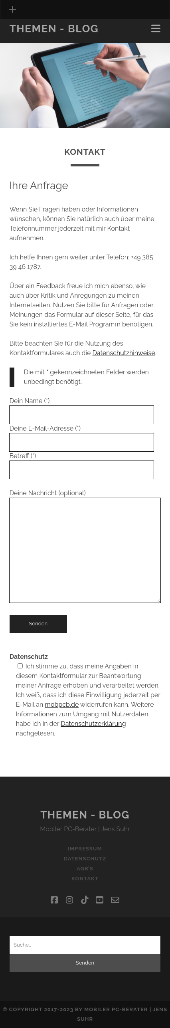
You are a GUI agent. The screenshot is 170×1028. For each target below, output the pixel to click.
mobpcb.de (62, 704)
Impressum (85, 849)
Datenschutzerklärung (93, 724)
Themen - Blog (54, 29)
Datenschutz (85, 859)
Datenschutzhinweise (123, 353)
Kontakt (85, 879)
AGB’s (85, 869)
